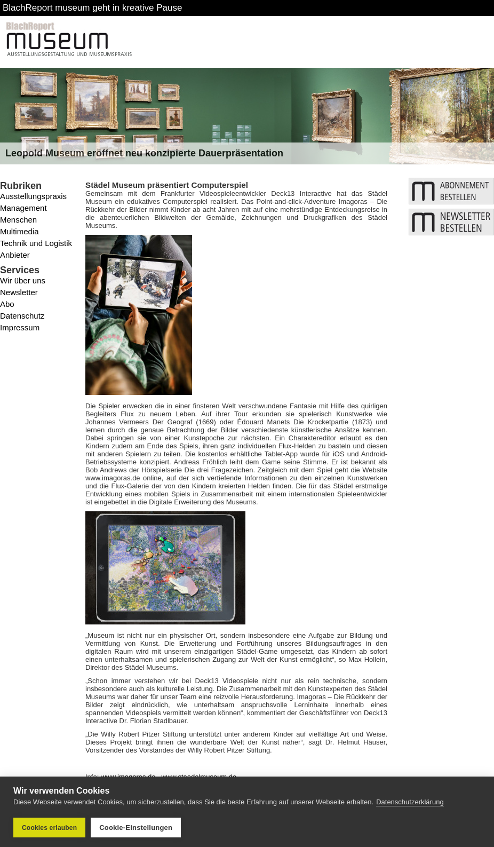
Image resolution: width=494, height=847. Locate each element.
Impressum (19, 327)
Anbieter (15, 254)
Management (23, 207)
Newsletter (19, 292)
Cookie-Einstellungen (135, 828)
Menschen (18, 219)
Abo (7, 303)
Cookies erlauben (49, 828)
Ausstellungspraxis (33, 196)
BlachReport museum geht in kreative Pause (92, 8)
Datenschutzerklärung (409, 802)
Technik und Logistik (36, 243)
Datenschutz (22, 315)
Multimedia (19, 231)
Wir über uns (22, 280)
